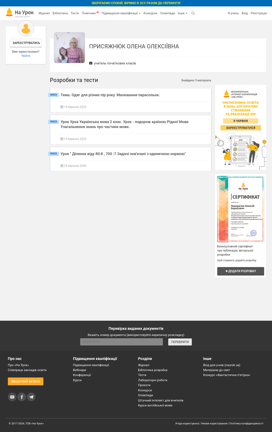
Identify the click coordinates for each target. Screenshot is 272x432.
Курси (77, 380)
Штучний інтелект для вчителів (160, 400)
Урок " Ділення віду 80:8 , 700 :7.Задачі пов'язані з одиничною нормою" (123, 154)
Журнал (44, 13)
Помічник (90, 13)
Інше (182, 13)
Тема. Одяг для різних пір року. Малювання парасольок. (110, 95)
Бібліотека (60, 13)
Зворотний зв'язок (25, 381)
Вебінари (79, 370)
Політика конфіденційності (246, 423)
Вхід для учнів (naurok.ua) (221, 365)
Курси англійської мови (155, 405)
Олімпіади (145, 395)
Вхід (245, 13)
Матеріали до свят (216, 370)
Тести (75, 13)
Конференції (82, 375)
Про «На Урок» (18, 365)
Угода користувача (187, 423)
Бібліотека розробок (153, 370)
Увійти (25, 55)
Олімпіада (167, 13)
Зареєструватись (26, 43)
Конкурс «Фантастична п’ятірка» (226, 375)
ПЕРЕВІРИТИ (180, 342)
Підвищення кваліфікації (121, 13)
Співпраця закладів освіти (27, 370)
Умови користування (214, 423)
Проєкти (144, 385)
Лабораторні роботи (152, 380)
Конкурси (150, 13)
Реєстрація (259, 13)
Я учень (233, 13)
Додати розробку (240, 271)
